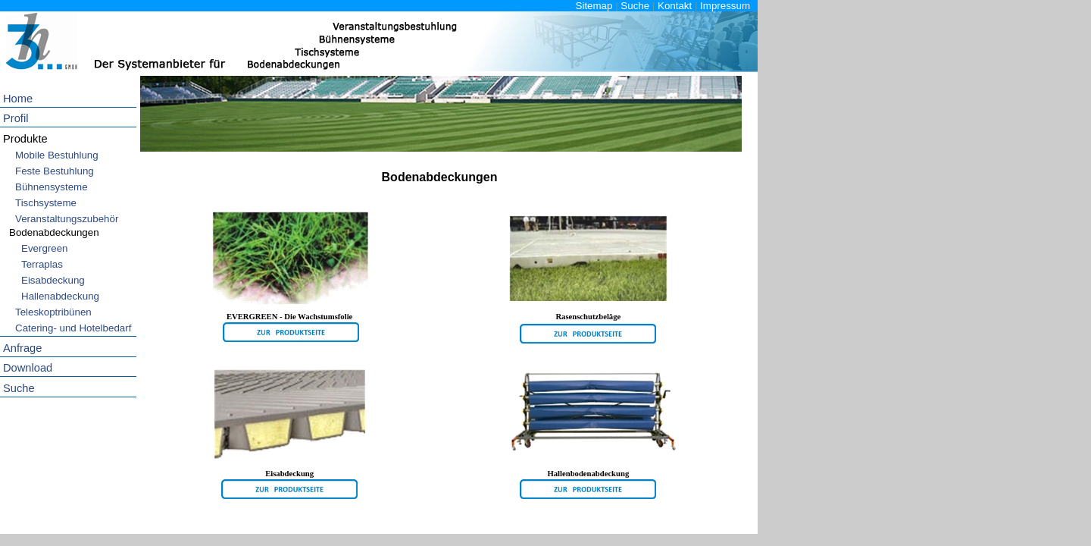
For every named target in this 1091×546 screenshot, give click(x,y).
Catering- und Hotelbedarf (73, 328)
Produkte (25, 139)
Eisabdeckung (53, 280)
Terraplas (42, 264)
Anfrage (22, 348)
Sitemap (594, 5)
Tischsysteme (46, 203)
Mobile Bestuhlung (56, 155)
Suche (635, 5)
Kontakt (675, 5)
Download (27, 368)
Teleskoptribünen (53, 312)
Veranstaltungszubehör (66, 218)
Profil (15, 118)
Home (18, 99)
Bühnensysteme (51, 187)
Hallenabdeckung (60, 296)
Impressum (725, 5)
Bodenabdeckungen (54, 232)
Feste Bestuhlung (54, 171)
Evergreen (44, 248)
